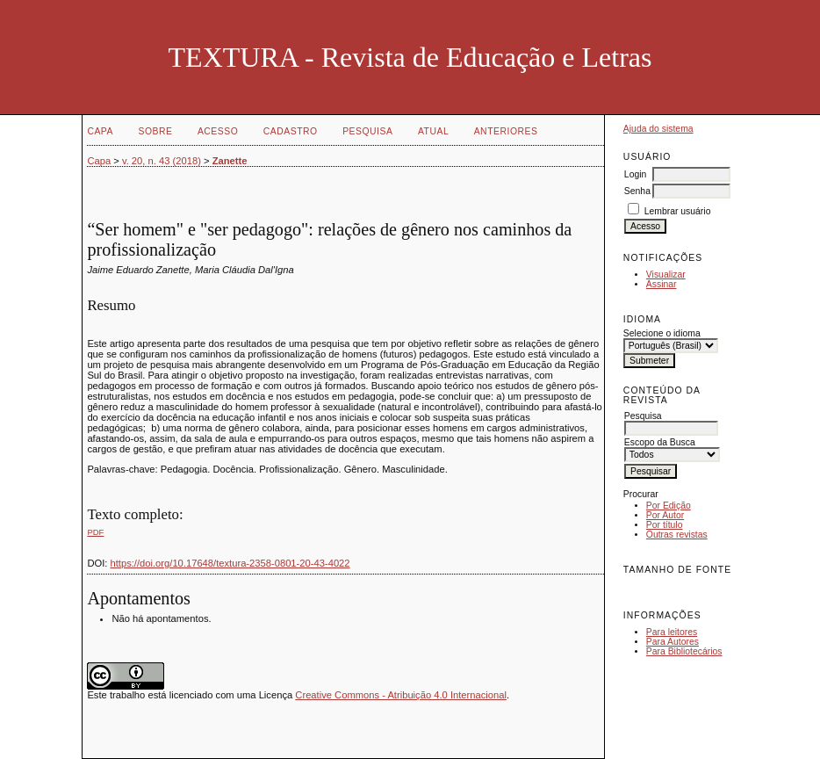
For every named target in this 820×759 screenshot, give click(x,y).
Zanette (230, 160)
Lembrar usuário (677, 211)
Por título (664, 525)
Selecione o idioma (662, 333)
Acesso (218, 131)
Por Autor (665, 515)
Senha (637, 191)
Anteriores (506, 131)
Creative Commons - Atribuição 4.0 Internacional (401, 695)
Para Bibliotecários (684, 651)
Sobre (155, 131)
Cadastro (290, 131)
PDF (95, 532)
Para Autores (672, 642)
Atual (433, 131)
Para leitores (671, 632)
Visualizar (666, 274)
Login (635, 174)
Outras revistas (677, 534)
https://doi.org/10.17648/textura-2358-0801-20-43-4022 (230, 563)
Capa (100, 131)
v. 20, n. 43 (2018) (161, 160)
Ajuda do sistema (658, 129)
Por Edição (668, 505)
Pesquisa (367, 131)
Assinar (661, 284)
